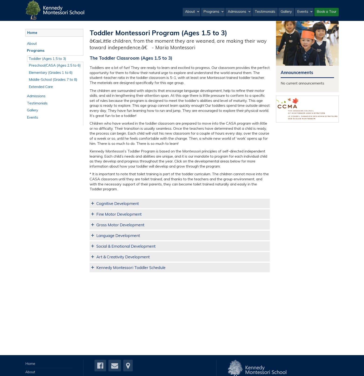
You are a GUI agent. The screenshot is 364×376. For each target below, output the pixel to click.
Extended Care (41, 86)
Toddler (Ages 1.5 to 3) (47, 58)
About (192, 11)
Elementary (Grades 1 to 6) (51, 72)
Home (32, 32)
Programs (213, 11)
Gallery (286, 11)
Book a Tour (326, 11)
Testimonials (265, 11)
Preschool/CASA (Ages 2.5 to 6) (55, 65)
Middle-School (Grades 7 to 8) (53, 79)
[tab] (180, 203)
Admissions (239, 11)
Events (305, 11)
